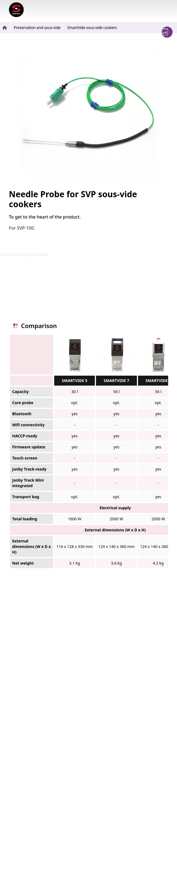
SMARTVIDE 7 (116, 380)
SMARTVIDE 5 (74, 380)
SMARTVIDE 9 (158, 380)
